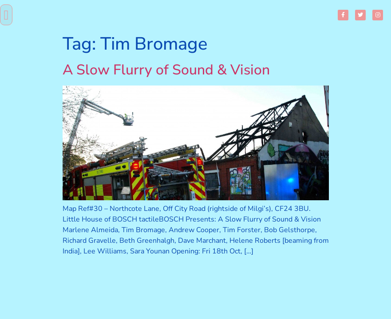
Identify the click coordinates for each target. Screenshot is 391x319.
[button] (6, 14)
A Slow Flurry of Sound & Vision (166, 69)
